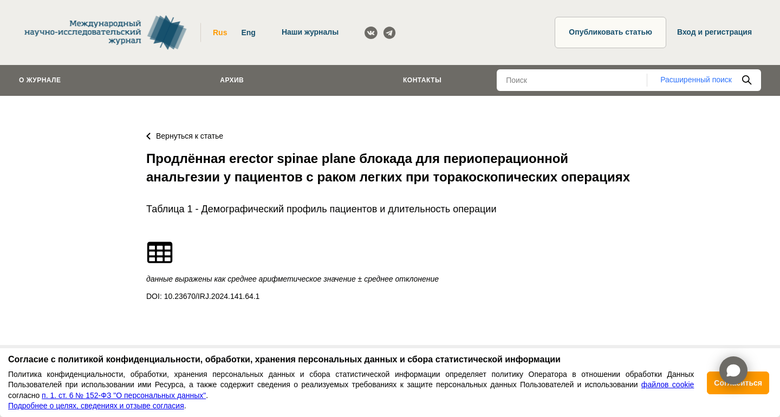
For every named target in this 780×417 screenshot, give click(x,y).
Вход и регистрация (714, 32)
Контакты (422, 80)
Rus (220, 32)
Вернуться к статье (184, 136)
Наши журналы (310, 32)
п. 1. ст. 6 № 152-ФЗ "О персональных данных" (124, 395)
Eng (248, 32)
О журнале (40, 80)
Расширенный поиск (696, 79)
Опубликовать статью (610, 32)
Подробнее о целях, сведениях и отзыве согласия (96, 405)
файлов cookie (667, 384)
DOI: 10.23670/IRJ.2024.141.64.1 (202, 296)
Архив (232, 80)
